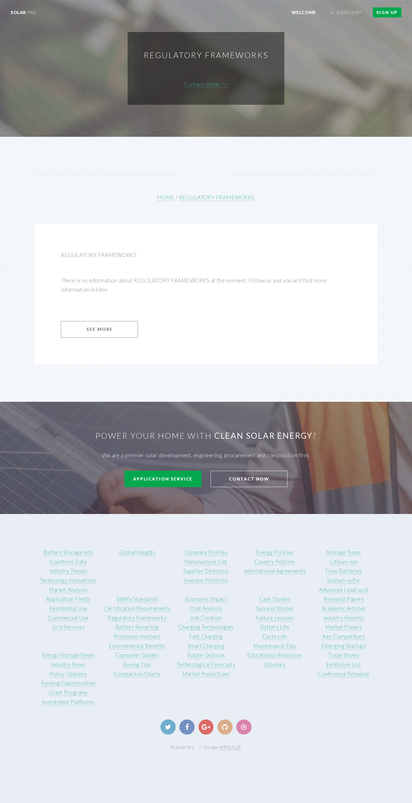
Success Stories (275, 608)
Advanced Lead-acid (343, 590)
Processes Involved (137, 636)
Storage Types (343, 552)
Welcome (304, 12)
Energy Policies (275, 552)
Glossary (275, 664)
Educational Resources (274, 655)
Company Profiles (206, 552)
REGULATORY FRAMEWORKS (217, 197)
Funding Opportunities (68, 683)
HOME (165, 197)
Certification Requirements (137, 608)
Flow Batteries (344, 571)
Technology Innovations (68, 580)
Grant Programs (68, 692)
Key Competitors (344, 636)
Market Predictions (206, 674)
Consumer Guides (137, 655)
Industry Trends (68, 571)
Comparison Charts (137, 674)
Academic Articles (344, 608)
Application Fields (68, 599)
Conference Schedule (343, 674)
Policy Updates (68, 674)
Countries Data (68, 562)
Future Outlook (206, 655)
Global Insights (137, 552)
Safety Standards (137, 599)
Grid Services (68, 627)
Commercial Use (68, 618)
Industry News (68, 664)
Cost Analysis (206, 608)
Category (349, 12)
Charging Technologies (206, 627)
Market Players (343, 627)
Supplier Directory (205, 571)
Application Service (163, 478)
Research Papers (344, 599)
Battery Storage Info (68, 552)
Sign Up (387, 12)
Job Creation (206, 618)
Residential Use (68, 608)
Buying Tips (137, 664)
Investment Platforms (68, 702)
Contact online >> (206, 84)
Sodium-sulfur (343, 580)
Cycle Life (275, 636)
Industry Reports (344, 618)
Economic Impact (206, 599)
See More (99, 329)
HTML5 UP (230, 747)
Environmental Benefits (137, 646)
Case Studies (275, 599)
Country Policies (275, 562)
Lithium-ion (343, 562)
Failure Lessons (275, 618)
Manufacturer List (206, 562)
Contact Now (249, 478)
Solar (24, 12)
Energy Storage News (68, 655)
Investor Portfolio (206, 580)
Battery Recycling (137, 627)
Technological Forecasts (206, 664)
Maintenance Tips (274, 646)
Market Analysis (68, 590)
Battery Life (275, 627)
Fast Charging (206, 636)
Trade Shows (343, 655)
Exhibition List (343, 664)
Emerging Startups (343, 646)
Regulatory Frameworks (137, 618)
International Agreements (275, 571)
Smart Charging (206, 646)
